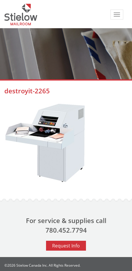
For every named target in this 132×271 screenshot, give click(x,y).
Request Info (66, 246)
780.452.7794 (66, 230)
